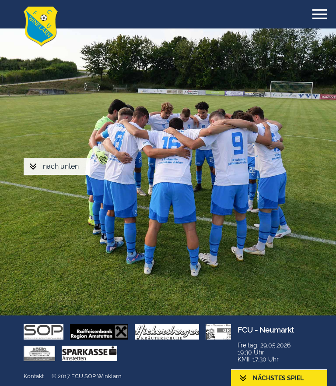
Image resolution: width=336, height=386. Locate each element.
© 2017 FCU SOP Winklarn (87, 376)
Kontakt (34, 376)
